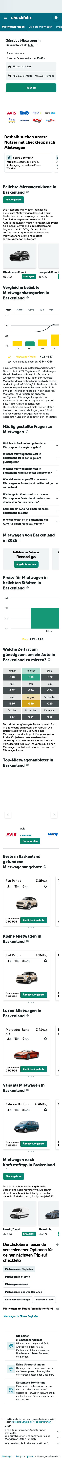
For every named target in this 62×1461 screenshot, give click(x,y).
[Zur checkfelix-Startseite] (21, 17)
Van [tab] (51, 309)
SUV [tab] (42, 309)
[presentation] (37, 44)
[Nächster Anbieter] (54, 814)
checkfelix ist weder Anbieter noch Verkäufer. (32, 1432)
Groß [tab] (31, 309)
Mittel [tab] (20, 309)
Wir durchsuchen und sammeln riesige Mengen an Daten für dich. (32, 1437)
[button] (5, 17)
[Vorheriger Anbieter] (8, 814)
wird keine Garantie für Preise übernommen (31, 1422)
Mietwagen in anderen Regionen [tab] (23, 1292)
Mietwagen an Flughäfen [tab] (19, 1269)
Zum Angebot (29, 276)
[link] (13, 199)
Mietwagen (7, 1456)
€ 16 (31, 45)
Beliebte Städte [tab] (45, 1299)
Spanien (29, 1456)
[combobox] (16, 53)
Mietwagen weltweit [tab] (16, 1284)
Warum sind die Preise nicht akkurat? (32, 1443)
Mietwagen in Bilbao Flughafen (21, 1316)
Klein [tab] (8, 309)
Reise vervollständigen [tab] (18, 1299)
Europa (19, 1456)
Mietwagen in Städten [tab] (17, 1276)
